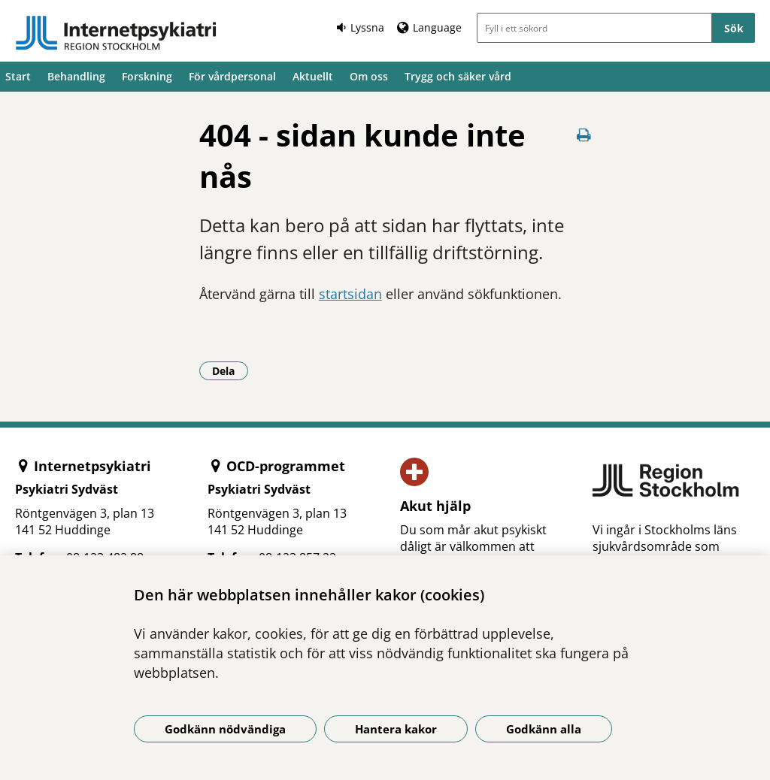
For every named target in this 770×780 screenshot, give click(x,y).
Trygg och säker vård (458, 76)
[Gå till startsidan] (116, 33)
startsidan (350, 294)
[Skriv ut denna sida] (583, 135)
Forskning (147, 76)
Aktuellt (313, 76)
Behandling (76, 76)
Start (18, 76)
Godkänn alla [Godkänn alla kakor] (543, 728)
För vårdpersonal (232, 76)
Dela (230, 370)
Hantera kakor (396, 728)
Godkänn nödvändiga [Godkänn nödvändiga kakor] (225, 728)
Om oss (369, 76)
